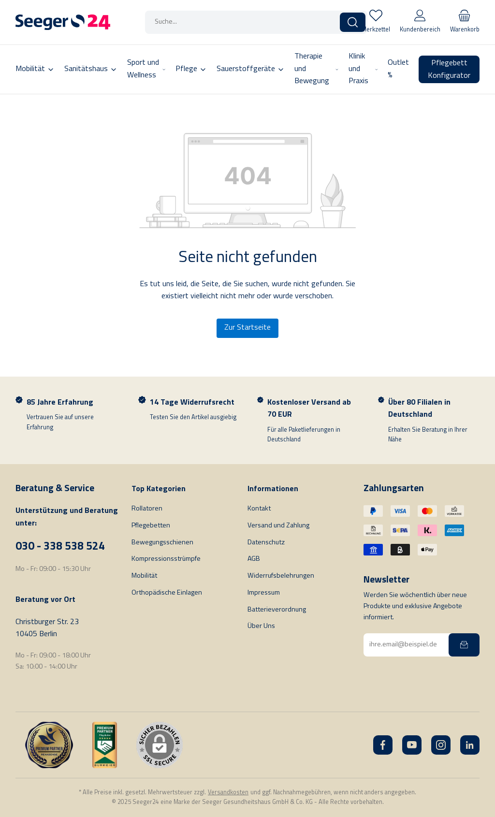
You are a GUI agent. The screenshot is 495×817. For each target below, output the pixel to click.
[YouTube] (412, 745)
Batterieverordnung (277, 609)
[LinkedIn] (470, 745)
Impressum (264, 593)
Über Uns (261, 626)
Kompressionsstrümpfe (166, 559)
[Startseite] (62, 22)
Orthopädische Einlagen (166, 593)
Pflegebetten (150, 525)
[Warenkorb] (465, 22)
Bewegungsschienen (162, 542)
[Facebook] (383, 745)
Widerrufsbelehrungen (281, 576)
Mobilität (144, 576)
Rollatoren (146, 508)
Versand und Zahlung (278, 525)
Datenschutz (266, 542)
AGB (254, 559)
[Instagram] (441, 745)
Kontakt (259, 508)
